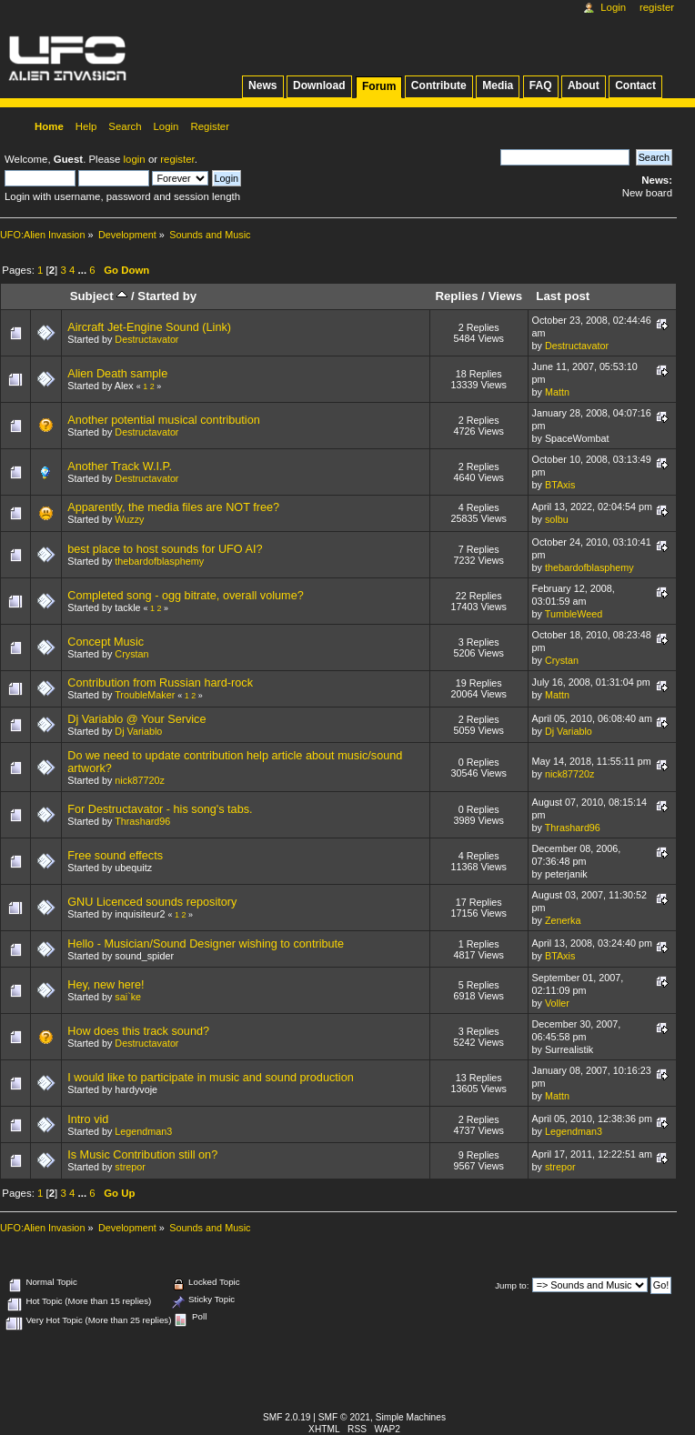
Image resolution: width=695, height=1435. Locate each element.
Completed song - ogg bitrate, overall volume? (185, 595)
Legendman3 (143, 1131)
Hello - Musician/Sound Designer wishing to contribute (205, 944)
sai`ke (128, 996)
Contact (635, 85)
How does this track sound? (138, 1031)
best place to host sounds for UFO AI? (164, 549)
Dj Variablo (138, 731)
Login (613, 7)
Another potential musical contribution (163, 420)
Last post (562, 296)
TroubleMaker (145, 694)
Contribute (439, 85)
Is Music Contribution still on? (142, 1155)
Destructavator (146, 339)
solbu (557, 519)
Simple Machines (411, 1417)
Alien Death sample (117, 373)
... (84, 270)
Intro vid (87, 1119)
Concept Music (105, 642)
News (262, 85)
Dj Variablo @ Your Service (136, 719)
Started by (166, 296)
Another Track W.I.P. (119, 466)
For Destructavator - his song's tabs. (159, 809)
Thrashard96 (142, 821)
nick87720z (140, 780)
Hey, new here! (105, 984)
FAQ (540, 85)
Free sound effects (115, 855)
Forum (379, 86)
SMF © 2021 (344, 1417)
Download (319, 85)
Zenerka (563, 920)
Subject (99, 296)
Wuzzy (129, 519)
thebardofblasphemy (159, 561)
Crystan (131, 653)
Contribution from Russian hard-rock (160, 683)
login (135, 159)
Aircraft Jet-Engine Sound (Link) (149, 327)
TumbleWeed (574, 613)
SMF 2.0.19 (287, 1417)
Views (505, 296)
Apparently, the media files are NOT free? (173, 507)
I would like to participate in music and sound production (210, 1077)
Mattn (557, 391)
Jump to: (512, 1285)
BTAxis (560, 484)
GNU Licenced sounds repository (152, 902)
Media (497, 85)
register (177, 159)
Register (657, 7)
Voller (557, 1003)
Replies (456, 296)
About (583, 85)
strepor (130, 1166)
